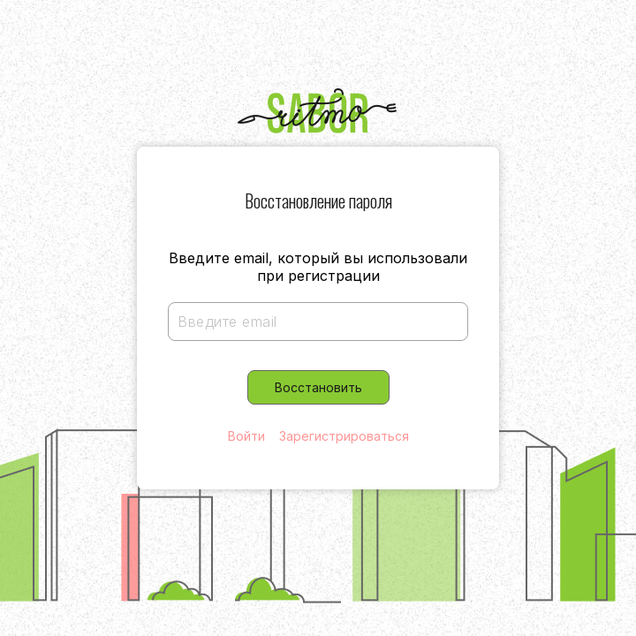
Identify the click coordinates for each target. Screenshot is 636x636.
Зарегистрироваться (344, 435)
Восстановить (318, 387)
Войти (246, 435)
